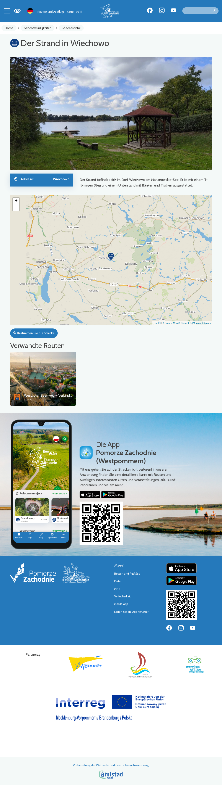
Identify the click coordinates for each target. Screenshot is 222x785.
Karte (70, 11)
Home (9, 28)
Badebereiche (71, 28)
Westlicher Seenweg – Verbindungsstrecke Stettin (61, 395)
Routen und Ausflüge (51, 11)
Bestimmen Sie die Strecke (33, 333)
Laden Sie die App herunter (131, 611)
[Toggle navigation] (6, 10)
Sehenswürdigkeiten (37, 28)
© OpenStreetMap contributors (194, 323)
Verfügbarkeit (122, 596)
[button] (111, 256)
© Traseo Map (170, 323)
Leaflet (157, 323)
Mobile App (121, 604)
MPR (79, 11)
